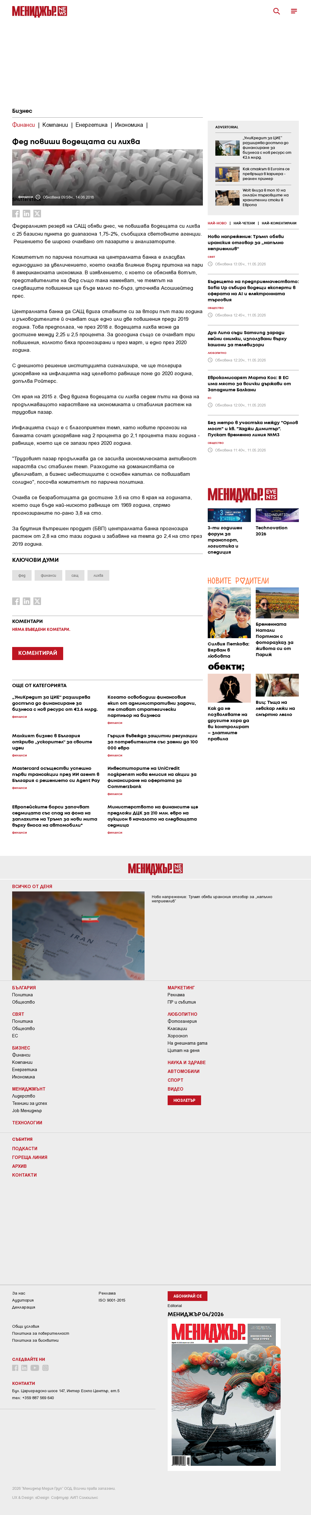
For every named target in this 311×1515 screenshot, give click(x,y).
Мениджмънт (29, 1089)
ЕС (15, 1036)
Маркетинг (181, 987)
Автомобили (184, 1071)
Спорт (175, 1080)
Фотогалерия (182, 1021)
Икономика (23, 1077)
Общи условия (25, 1326)
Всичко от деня (32, 886)
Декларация (23, 1307)
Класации (177, 1028)
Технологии (27, 1122)
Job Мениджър (27, 1111)
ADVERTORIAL (226, 127)
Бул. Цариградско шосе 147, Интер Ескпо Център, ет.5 (65, 1391)
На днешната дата (187, 1043)
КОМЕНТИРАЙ (37, 653)
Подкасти (24, 1148)
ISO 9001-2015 (112, 1300)
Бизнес (22, 111)
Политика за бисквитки (35, 1340)
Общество (23, 1002)
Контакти (24, 1175)
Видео (175, 1089)
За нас (18, 1293)
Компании (22, 1062)
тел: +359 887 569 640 (33, 1398)
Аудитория (23, 1300)
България (24, 987)
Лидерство (23, 1096)
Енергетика (24, 1069)
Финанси (21, 1055)
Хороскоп (178, 1036)
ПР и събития (182, 1002)
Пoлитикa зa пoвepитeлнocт (40, 1333)
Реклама (176, 995)
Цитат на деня (184, 1050)
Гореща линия (29, 1157)
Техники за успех (29, 1103)
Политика (22, 995)
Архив (19, 1166)
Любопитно (182, 1014)
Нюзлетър (184, 1100)
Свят (18, 1014)
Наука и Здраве (187, 1062)
